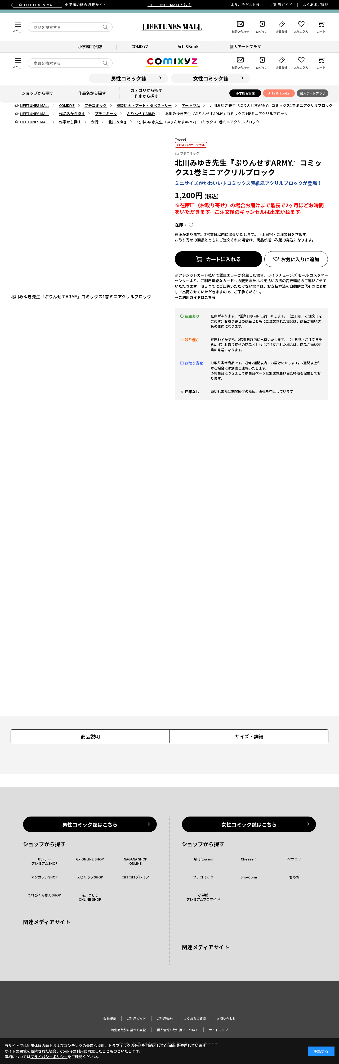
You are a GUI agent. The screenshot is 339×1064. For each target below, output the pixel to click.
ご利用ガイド (281, 4)
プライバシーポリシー (49, 1056)
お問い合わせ (226, 1018)
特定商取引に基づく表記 (128, 1029)
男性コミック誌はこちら (90, 824)
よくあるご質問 (315, 4)
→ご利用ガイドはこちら (195, 297)
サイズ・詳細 (249, 736)
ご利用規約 (165, 1018)
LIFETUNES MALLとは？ (169, 4)
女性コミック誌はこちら (249, 824)
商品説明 (90, 736)
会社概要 (109, 1018)
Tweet (180, 139)
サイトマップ (218, 1029)
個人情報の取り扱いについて (177, 1029)
